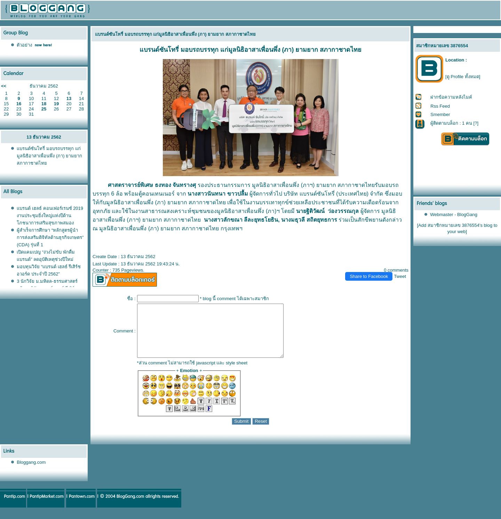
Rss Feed (440, 106)
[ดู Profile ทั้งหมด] (462, 76)
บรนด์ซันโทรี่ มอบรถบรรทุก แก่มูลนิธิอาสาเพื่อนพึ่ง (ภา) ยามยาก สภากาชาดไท (49, 156)
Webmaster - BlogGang (453, 214)
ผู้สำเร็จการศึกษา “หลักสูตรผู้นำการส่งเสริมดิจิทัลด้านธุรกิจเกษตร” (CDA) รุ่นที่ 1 (50, 237)
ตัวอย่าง (24, 45)
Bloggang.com (31, 472)
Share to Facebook (369, 276)
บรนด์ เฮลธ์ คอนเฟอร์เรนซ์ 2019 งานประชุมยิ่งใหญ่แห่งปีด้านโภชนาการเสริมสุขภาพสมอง (50, 215)
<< (3, 86)
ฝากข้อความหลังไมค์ (451, 97)
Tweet (400, 276)
